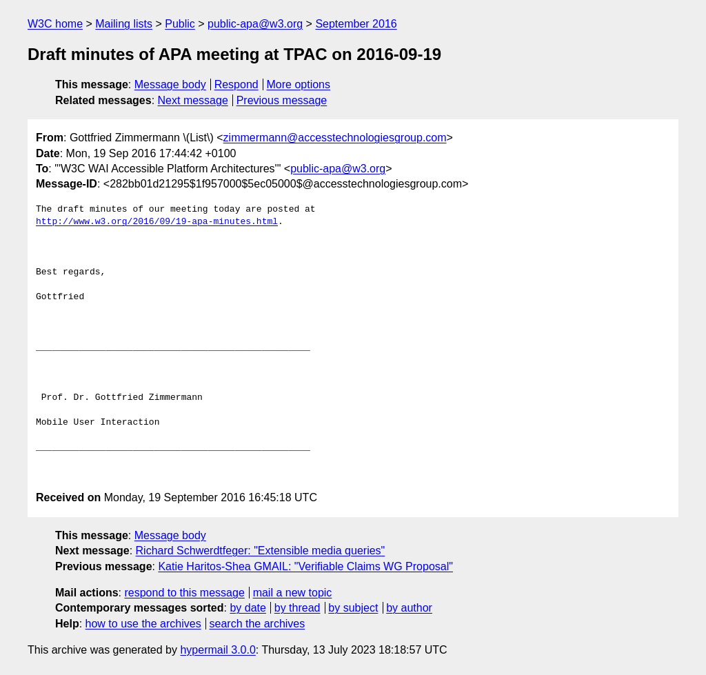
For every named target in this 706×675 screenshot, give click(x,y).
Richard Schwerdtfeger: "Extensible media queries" (260, 550)
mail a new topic (292, 592)
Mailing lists (123, 24)
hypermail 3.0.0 (217, 650)
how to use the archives (143, 623)
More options (299, 84)
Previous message (281, 100)
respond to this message (184, 592)
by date (247, 608)
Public (180, 24)
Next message (193, 100)
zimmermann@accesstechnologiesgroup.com (335, 137)
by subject (353, 608)
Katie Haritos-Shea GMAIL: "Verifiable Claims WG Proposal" (305, 566)
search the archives (257, 623)
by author (409, 608)
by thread (297, 608)
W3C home (55, 24)
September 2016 (355, 24)
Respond (236, 84)
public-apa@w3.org (255, 24)
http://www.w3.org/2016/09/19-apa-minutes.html (157, 222)
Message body (170, 84)
